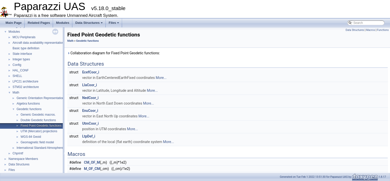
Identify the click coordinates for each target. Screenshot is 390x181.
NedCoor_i (90, 98)
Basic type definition (26, 48)
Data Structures (89, 23)
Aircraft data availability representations (39, 42)
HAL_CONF (21, 70)
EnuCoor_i (90, 111)
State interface (22, 54)
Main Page (14, 23)
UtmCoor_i (90, 123)
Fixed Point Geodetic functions (41, 125)
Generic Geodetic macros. (38, 114)
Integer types (21, 59)
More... (161, 78)
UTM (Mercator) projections (39, 131)
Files (114, 23)
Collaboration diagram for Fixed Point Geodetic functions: (113, 53)
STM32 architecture (26, 87)
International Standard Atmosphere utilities (45, 148)
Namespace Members (23, 159)
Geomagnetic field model (37, 142)
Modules (62, 23)
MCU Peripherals (24, 37)
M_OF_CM (92, 169)
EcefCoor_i (90, 72)
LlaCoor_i (89, 85)
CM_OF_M (92, 162)
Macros (370, 30)
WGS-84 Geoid (31, 137)
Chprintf (18, 153)
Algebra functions (28, 103)
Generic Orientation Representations (41, 98)
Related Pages (39, 23)
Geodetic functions (29, 109)
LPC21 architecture (25, 81)
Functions (383, 30)
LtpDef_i (88, 136)
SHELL (17, 76)
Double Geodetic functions (38, 120)
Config (17, 65)
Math (16, 92)
